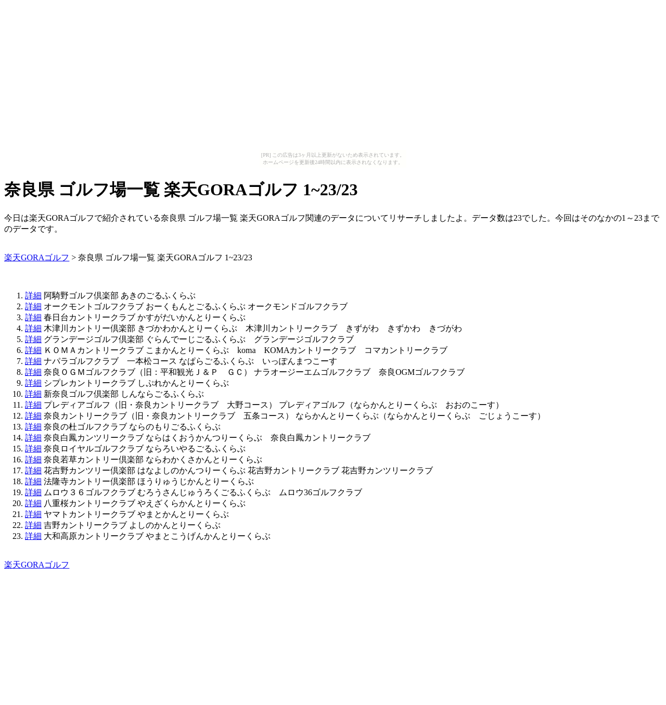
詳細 (33, 295)
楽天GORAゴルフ (36, 257)
